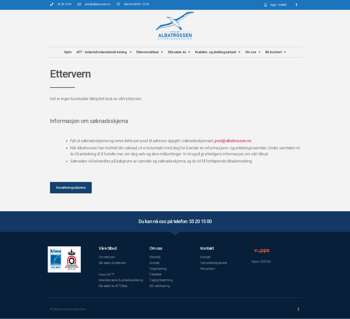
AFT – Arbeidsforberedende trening (104, 52)
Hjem (68, 52)
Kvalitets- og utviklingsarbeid (217, 52)
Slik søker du (179, 52)
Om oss (252, 52)
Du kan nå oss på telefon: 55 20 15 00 (175, 221)
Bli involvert (275, 52)
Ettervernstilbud (149, 52)
